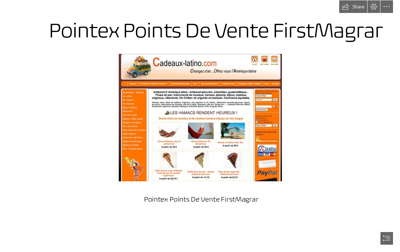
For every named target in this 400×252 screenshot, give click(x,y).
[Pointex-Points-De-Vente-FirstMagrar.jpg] (200, 117)
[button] (353, 6)
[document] (200, 126)
